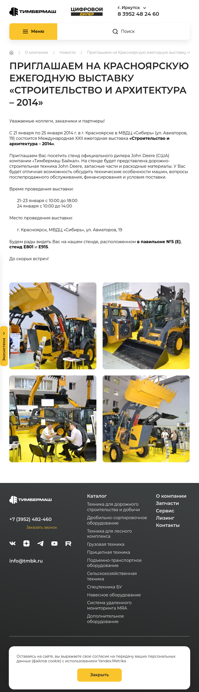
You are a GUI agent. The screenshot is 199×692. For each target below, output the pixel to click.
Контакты (168, 525)
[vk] (12, 544)
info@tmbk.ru (26, 561)
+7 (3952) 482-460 (30, 519)
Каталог (97, 496)
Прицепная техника (108, 552)
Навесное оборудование (114, 595)
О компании (171, 496)
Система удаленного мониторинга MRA (109, 605)
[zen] (26, 544)
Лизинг (165, 518)
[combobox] (146, 8)
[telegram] (40, 544)
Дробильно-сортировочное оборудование (117, 520)
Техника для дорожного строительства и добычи (113, 507)
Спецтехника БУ (104, 587)
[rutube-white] (68, 544)
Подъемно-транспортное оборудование (114, 563)
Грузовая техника (105, 544)
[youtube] (54, 544)
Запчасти (167, 503)
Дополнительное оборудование (105, 619)
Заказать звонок (41, 527)
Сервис (165, 511)
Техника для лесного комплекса (109, 534)
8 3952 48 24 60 (138, 14)
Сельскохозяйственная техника (112, 576)
